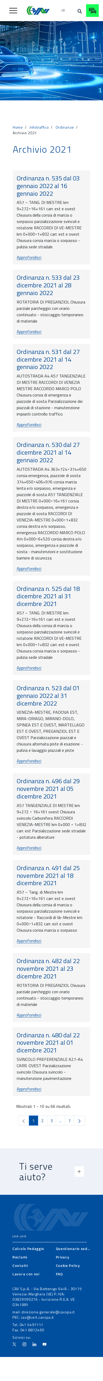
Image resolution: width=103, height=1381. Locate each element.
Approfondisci (29, 257)
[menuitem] (28, 1248)
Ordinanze (65, 127)
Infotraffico (39, 127)
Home (18, 127)
